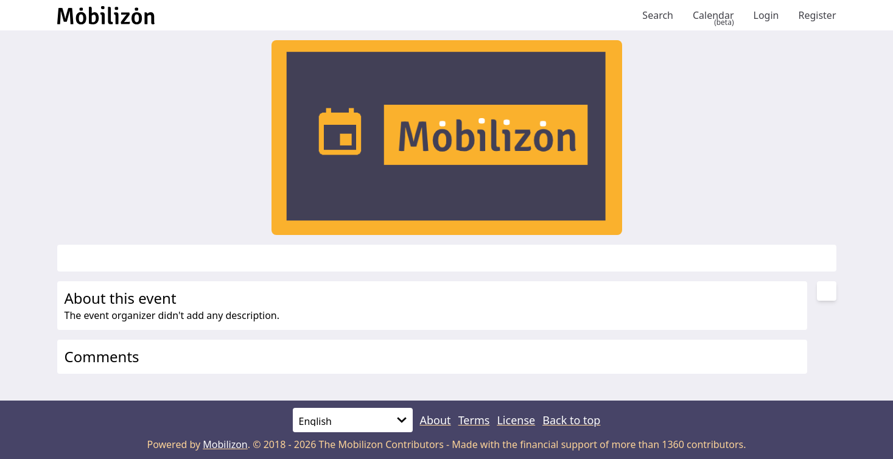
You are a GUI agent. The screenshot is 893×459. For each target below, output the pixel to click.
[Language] (353, 420)
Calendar (713, 15)
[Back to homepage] (345, 15)
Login (766, 15)
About (435, 420)
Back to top (571, 420)
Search (657, 15)
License (516, 420)
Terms (474, 420)
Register (817, 15)
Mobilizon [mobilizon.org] (225, 444)
